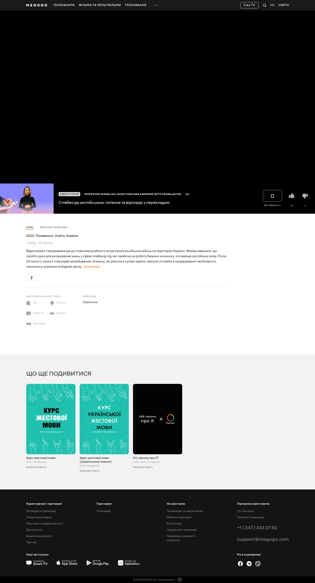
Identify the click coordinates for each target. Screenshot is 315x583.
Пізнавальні (44, 236)
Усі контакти (245, 511)
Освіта (60, 236)
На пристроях (176, 504)
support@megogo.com (263, 539)
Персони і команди (54, 227)
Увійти (283, 5)
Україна (72, 236)
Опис (30, 227)
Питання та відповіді (250, 517)
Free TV (249, 5)
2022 (30, 236)
